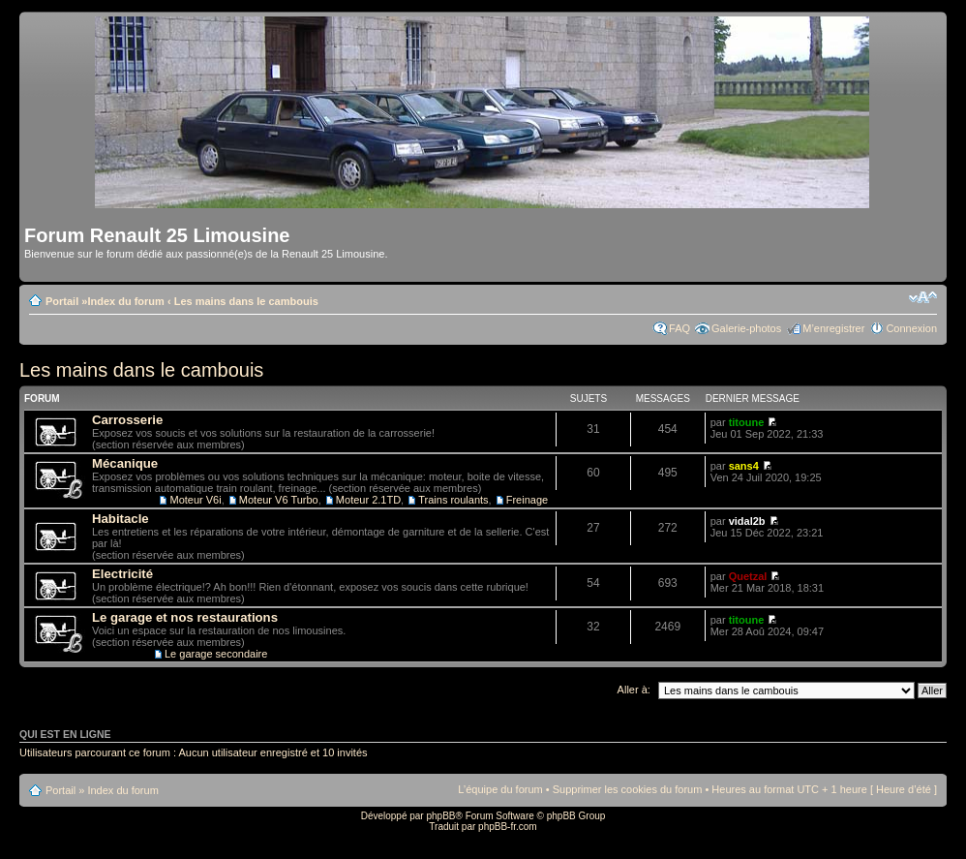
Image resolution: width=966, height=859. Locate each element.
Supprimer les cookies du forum (628, 789)
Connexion (911, 328)
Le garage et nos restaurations (185, 617)
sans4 (744, 466)
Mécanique (125, 463)
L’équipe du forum (500, 789)
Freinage (527, 500)
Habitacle (120, 518)
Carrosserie (127, 420)
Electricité (122, 574)
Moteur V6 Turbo (278, 500)
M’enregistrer (833, 328)
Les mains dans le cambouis (246, 301)
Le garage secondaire (216, 654)
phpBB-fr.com (507, 826)
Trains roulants (453, 500)
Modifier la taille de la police (923, 297)
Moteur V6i (195, 500)
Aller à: (634, 689)
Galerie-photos (746, 328)
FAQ (679, 328)
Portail (61, 301)
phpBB (440, 816)
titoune (747, 422)
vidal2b (747, 521)
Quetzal (748, 576)
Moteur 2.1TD (368, 500)
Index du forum (125, 301)
